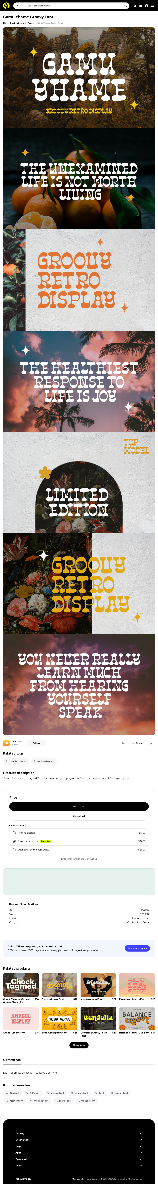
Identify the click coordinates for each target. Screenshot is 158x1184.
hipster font (14, 1100)
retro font (63, 1100)
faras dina (16, 741)
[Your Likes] (140, 5)
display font (79, 1093)
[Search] (125, 6)
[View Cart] (134, 5)
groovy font (119, 1093)
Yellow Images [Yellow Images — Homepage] (23, 1179)
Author (15, 744)
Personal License (140, 918)
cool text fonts (16, 761)
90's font (33, 1093)
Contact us (91, 858)
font (99, 1093)
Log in (6, 1072)
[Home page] (4, 23)
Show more (79, 1045)
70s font (12, 1093)
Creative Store (134, 922)
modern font (39, 1100)
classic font (55, 1093)
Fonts (146, 922)
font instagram (43, 761)
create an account (24, 1072)
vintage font (86, 1100)
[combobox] (77, 6)
